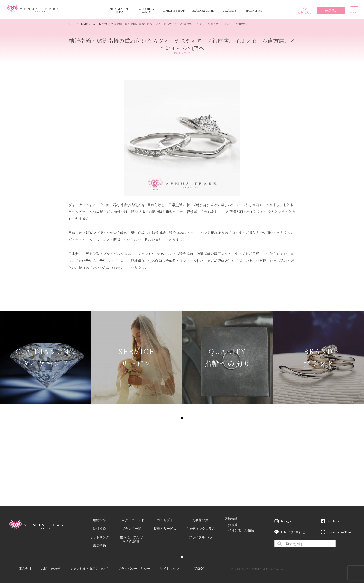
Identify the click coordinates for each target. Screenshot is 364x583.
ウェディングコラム (200, 528)
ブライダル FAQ (200, 537)
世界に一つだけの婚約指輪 (131, 539)
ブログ (198, 568)
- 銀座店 (232, 525)
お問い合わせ (50, 568)
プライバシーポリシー (134, 568)
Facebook (333, 521)
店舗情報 (230, 519)
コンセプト (165, 520)
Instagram (287, 521)
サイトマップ (169, 568)
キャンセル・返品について (89, 568)
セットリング (99, 537)
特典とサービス (165, 528)
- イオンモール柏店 (240, 530)
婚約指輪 (99, 520)
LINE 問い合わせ (293, 532)
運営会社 (25, 568)
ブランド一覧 (131, 528)
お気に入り (305, 10)
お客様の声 (200, 520)
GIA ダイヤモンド (131, 520)
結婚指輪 (99, 528)
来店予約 (99, 545)
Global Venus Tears (339, 532)
